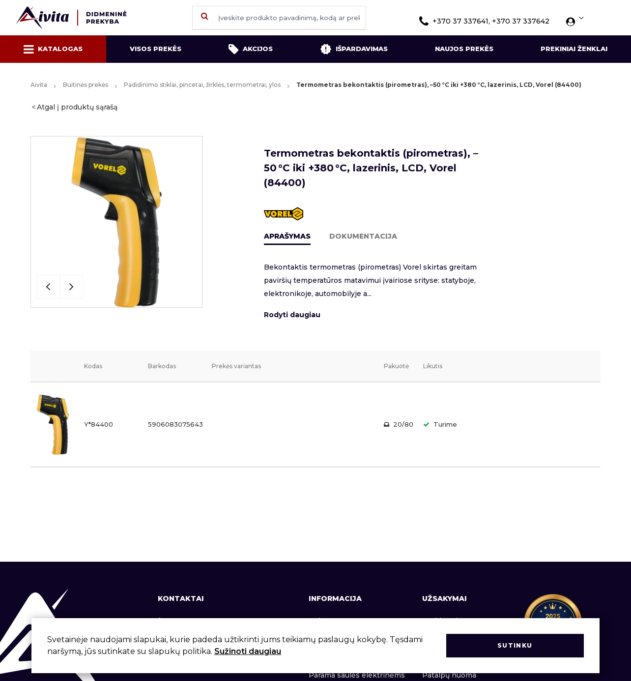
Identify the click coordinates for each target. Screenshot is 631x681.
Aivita (38, 84)
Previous (48, 287)
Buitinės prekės (85, 84)
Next (71, 287)
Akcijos (251, 49)
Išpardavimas (354, 49)
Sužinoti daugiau (247, 651)
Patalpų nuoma (449, 675)
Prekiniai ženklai (574, 49)
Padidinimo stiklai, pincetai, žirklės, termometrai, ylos (202, 84)
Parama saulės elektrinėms (357, 675)
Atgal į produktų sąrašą (77, 107)
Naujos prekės (464, 49)
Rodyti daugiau (292, 314)
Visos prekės (155, 49)
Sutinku (514, 645)
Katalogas (53, 49)
